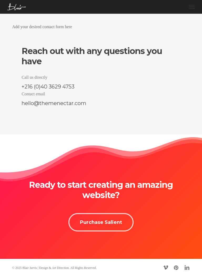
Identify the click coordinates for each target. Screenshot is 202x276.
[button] (192, 6)
